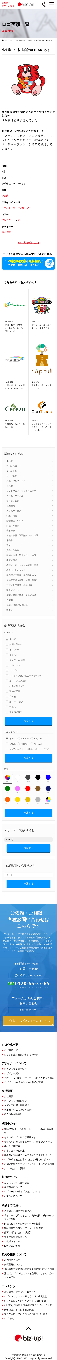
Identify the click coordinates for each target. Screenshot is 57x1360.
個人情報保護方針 (13, 1114)
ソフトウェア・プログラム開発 (21, 491)
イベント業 (11, 471)
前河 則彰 (6, 232)
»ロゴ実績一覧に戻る (28, 242)
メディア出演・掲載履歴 (16, 1105)
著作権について (12, 1260)
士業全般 (10, 530)
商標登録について (13, 1264)
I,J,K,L (12, 744)
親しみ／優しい (16, 701)
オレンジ (7, 801)
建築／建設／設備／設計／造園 (21, 555)
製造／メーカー (13, 590)
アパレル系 (11, 466)
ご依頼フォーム (12, 1241)
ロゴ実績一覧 (20, 40)
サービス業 (11, 476)
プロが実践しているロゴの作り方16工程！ (26, 1314)
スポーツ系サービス (16, 481)
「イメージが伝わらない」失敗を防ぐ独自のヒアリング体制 (29, 1217)
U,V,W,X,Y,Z (15, 749)
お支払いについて (13, 1196)
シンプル (13, 670)
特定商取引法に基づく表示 (17, 1109)
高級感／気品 (15, 712)
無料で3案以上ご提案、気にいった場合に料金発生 (28, 1131)
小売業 (9, 540)
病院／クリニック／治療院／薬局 (22, 565)
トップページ (8, 40)
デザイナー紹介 (12, 1073)
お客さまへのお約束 (14, 1150)
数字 (46, 749)
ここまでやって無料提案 (16, 1182)
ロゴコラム (10, 1318)
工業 (8, 545)
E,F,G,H (38, 738)
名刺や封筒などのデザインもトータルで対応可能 (29, 1164)
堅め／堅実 (14, 691)
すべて (9, 461)
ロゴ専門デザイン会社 (19, 4)
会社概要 (8, 1096)
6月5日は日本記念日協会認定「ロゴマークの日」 (29, 1305)
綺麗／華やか (15, 644)
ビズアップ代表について (16, 1100)
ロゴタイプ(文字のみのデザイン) (25, 675)
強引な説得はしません (15, 1237)
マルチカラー (48, 801)
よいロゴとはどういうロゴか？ (20, 1292)
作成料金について (13, 1187)
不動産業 (10, 505)
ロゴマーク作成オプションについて (22, 1191)
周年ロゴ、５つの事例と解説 (19, 1309)
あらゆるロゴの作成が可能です (20, 1137)
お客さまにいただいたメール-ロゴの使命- (25, 1300)
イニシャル (14, 649)
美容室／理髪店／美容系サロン (21, 575)
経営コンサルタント (16, 570)
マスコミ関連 (12, 501)
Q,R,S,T (38, 744)
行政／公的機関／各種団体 (19, 585)
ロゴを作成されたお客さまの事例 (21, 1054)
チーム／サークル (14, 496)
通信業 (9, 600)
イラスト (13, 655)
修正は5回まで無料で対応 (17, 1232)
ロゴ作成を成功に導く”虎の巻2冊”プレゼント (27, 1159)
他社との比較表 (12, 1146)
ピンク (17, 789)
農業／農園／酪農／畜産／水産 (21, 595)
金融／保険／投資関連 (17, 605)
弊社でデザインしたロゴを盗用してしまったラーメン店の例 (29, 1275)
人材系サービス (13, 510)
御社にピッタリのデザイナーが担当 (22, 1223)
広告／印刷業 (12, 550)
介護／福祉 (11, 515)
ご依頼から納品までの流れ (17, 1211)
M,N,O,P (25, 744)
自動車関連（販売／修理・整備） (22, 580)
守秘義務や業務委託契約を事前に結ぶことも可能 (29, 1268)
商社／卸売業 (12, 525)
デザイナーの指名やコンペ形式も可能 (23, 1082)
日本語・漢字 (32, 749)
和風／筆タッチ (16, 686)
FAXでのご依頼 (12, 1245)
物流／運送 (11, 560)
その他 (9, 486)
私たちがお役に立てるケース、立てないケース (28, 1141)
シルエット (14, 665)
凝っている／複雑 (17, 681)
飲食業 (9, 610)
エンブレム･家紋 (17, 660)
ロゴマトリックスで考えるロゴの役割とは (25, 1296)
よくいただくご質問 (14, 1168)
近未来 (12, 707)
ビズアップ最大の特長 (15, 1068)
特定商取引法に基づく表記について (29, 1355)
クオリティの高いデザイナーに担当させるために (29, 1077)
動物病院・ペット (14, 520)
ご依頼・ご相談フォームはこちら (28, 1020)
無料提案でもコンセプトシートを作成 (23, 1228)
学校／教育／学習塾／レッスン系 (22, 535)
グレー (28, 778)
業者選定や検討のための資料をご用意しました (28, 1155)
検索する (28, 720)
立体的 (12, 696)
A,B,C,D (25, 738)
